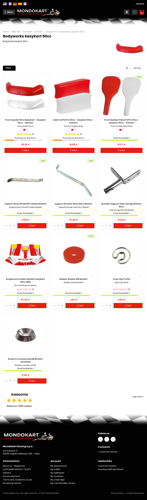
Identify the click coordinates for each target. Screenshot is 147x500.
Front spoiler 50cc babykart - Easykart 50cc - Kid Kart (25, 121)
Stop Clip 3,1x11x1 (121, 279)
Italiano (25, 3)
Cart (26, 150)
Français (10, 3)
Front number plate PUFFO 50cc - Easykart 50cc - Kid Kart (121, 121)
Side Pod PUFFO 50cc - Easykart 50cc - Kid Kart (73, 121)
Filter (8, 67)
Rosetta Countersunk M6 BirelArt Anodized (25, 360)
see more (138, 396)
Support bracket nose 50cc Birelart (73, 203)
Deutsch (15, 3)
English (5, 3)
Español (20, 3)
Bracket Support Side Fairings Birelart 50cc (122, 205)
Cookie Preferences (135, 493)
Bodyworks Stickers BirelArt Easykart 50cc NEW (25, 280)
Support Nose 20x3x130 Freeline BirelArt (25, 203)
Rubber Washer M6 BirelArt (73, 279)
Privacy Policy (117, 493)
